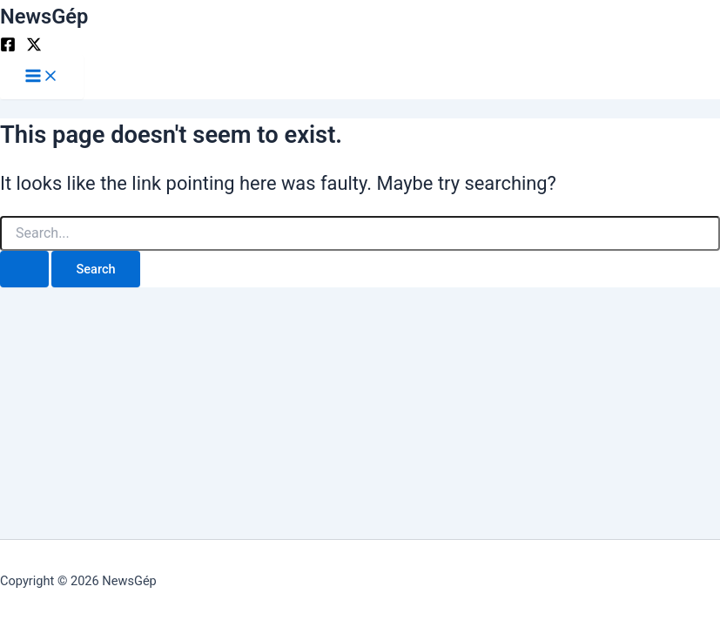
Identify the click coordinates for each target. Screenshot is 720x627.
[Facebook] (8, 48)
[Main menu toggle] (42, 77)
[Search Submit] (24, 269)
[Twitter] (34, 48)
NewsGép (44, 16)
